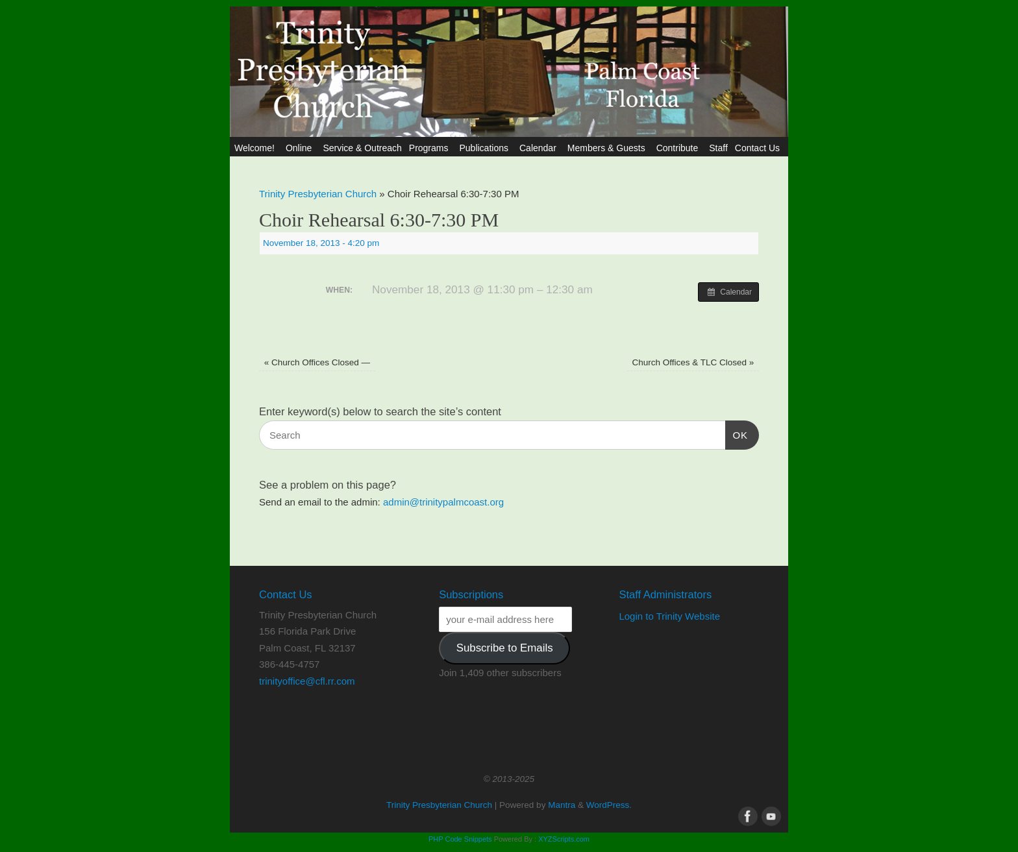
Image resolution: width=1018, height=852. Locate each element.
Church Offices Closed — (317, 362)
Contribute (679, 148)
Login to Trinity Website (669, 616)
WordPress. (609, 805)
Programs (431, 148)
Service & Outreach (362, 148)
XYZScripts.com (564, 839)
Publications (485, 148)
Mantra (561, 805)
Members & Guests (608, 148)
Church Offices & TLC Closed (693, 362)
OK (737, 433)
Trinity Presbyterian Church (318, 193)
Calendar (539, 148)
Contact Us (759, 148)
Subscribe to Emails (504, 648)
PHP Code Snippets (460, 839)
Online (301, 148)
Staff (718, 148)
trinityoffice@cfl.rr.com (306, 681)
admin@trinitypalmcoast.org (443, 501)
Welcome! (256, 148)
